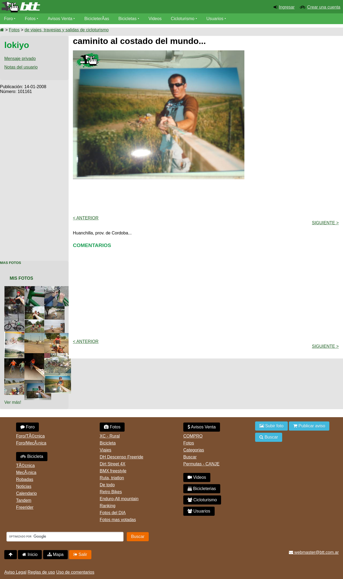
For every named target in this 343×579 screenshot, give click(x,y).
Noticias (23, 486)
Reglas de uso (41, 572)
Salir (80, 554)
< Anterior (86, 218)
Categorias (193, 450)
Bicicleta (31, 456)
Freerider (24, 507)
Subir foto (271, 426)
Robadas (24, 479)
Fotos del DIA (113, 512)
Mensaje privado (20, 58)
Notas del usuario (21, 67)
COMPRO (193, 436)
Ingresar (287, 7)
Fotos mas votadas (118, 519)
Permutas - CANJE (201, 464)
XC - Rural (110, 436)
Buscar (190, 457)
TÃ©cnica (25, 465)
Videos (155, 18)
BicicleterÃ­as (96, 18)
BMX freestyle (113, 471)
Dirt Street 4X (112, 464)
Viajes (105, 450)
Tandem (23, 500)
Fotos (30, 18)
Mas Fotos (10, 263)
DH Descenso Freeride (121, 457)
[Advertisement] (34, 174)
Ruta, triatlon (112, 478)
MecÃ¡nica (26, 472)
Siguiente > (325, 223)
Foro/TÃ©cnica (30, 436)
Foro (8, 18)
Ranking (107, 505)
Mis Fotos (21, 278)
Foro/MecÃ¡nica (31, 443)
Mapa (55, 554)
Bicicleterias (202, 488)
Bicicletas (128, 18)
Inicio (30, 554)
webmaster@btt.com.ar (314, 552)
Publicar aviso (309, 426)
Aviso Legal (15, 572)
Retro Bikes (111, 492)
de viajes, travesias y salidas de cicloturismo (66, 30)
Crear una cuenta (323, 7)
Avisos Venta (60, 18)
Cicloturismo (182, 18)
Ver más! (12, 402)
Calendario (26, 493)
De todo (107, 485)
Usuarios (214, 18)
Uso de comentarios (75, 572)
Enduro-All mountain (119, 498)
